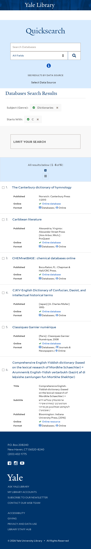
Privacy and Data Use (22, 524)
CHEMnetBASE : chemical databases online (43, 258)
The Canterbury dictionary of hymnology (41, 187)
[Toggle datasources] (59, 83)
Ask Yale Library (18, 486)
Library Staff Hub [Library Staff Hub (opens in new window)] (19, 529)
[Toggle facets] (74, 141)
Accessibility (16, 513)
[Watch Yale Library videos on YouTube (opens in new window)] (22, 463)
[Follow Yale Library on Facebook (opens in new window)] (9, 463)
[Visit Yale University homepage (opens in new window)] (14, 476)
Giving (12, 518)
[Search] (45, 47)
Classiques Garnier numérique (34, 327)
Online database (51, 203)
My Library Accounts (22, 492)
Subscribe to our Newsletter (28, 497)
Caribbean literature (27, 219)
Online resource (51, 421)
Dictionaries (42, 107)
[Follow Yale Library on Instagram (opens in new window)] (15, 463)
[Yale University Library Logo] (45, 5)
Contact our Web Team (24, 503)
